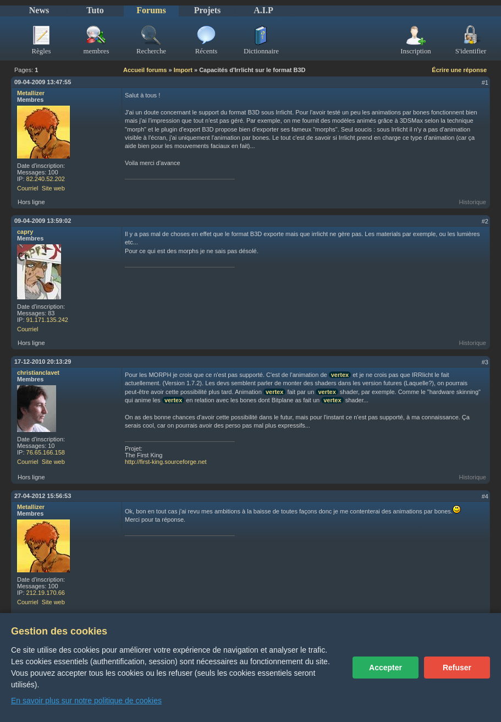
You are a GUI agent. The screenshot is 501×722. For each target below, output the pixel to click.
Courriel (27, 188)
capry (25, 231)
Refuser (457, 667)
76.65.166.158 (45, 452)
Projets (207, 10)
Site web (53, 188)
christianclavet (38, 372)
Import (183, 70)
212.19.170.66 (45, 592)
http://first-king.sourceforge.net (166, 461)
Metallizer (31, 93)
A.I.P (263, 10)
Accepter (385, 667)
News (39, 10)
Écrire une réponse (459, 70)
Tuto (94, 10)
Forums (151, 10)
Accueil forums (145, 70)
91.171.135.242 (47, 319)
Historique (472, 202)
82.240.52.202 (45, 179)
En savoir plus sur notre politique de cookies (86, 700)
